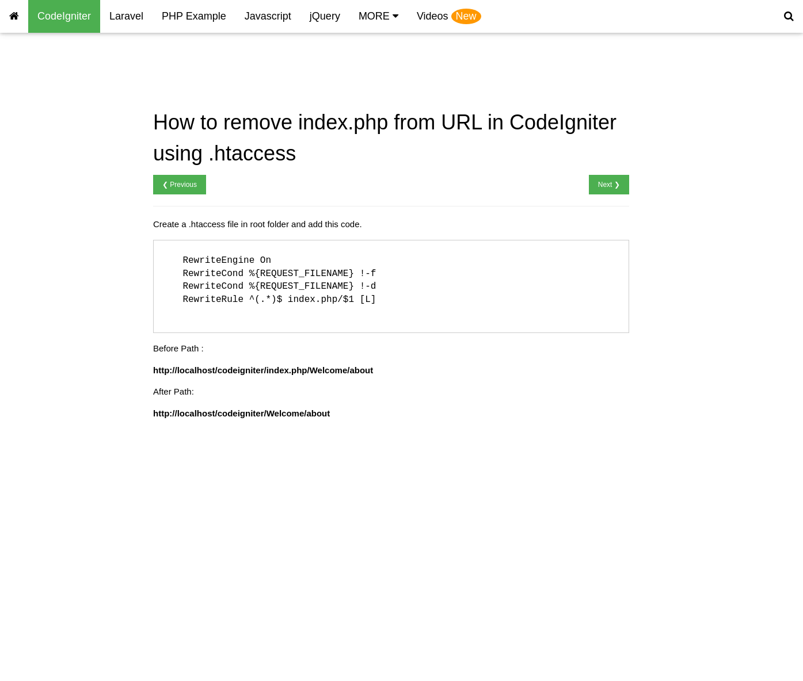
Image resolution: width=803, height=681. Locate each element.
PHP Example (194, 16)
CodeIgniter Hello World (55, 118)
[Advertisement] (371, 71)
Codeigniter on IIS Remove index (61, 593)
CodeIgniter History (46, 85)
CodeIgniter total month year (63, 525)
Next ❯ (609, 185)
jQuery (325, 16)
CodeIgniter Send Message (61, 492)
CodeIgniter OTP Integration (63, 508)
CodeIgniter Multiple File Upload (70, 394)
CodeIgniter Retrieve (49, 246)
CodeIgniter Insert (43, 230)
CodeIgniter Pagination (53, 541)
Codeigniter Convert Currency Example (66, 639)
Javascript (268, 16)
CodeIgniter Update (46, 262)
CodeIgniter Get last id (52, 295)
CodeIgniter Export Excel (57, 426)
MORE (378, 16)
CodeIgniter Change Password (68, 344)
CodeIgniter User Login (53, 328)
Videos (449, 16)
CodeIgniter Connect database (67, 184)
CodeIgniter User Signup (56, 311)
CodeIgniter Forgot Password (65, 361)
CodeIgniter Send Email (54, 475)
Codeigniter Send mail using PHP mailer (63, 564)
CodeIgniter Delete (45, 279)
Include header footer (50, 151)
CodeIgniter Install (44, 102)
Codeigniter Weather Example (66, 616)
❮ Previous (179, 185)
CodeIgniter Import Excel (56, 410)
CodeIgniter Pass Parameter (63, 459)
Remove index (36, 135)
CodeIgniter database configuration (50, 207)
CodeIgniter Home (44, 69)
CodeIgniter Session (48, 168)
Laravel (126, 16)
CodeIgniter (64, 16)
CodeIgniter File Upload (54, 377)
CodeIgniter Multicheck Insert (65, 442)
